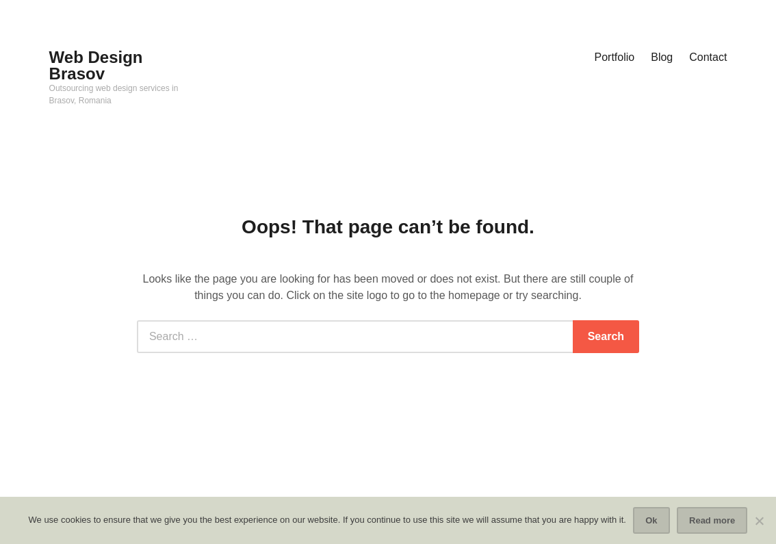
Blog (662, 57)
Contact (708, 57)
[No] (759, 521)
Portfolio (615, 57)
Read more (712, 520)
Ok (651, 520)
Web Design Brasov (96, 65)
